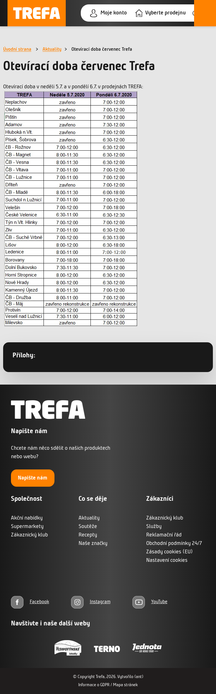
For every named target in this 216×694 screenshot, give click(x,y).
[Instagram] (91, 602)
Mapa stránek (125, 685)
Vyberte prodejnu (165, 13)
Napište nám (32, 478)
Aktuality (52, 49)
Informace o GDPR (94, 685)
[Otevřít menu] (205, 13)
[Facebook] (30, 602)
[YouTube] (149, 602)
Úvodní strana (17, 49)
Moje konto (113, 13)
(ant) (138, 677)
